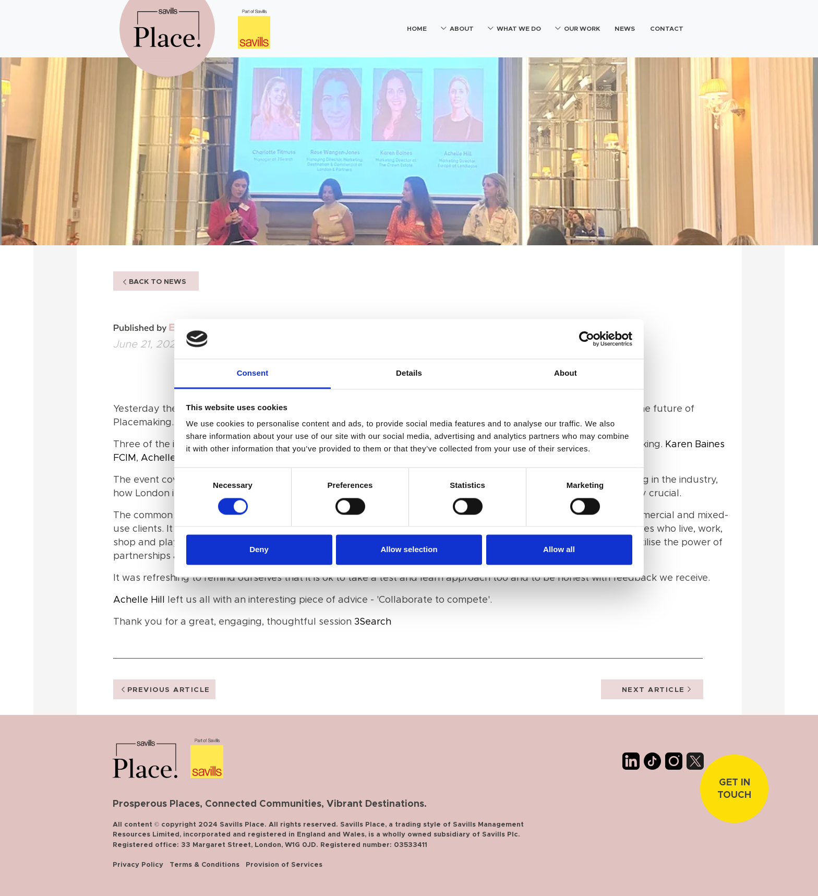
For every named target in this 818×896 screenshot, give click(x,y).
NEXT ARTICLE (656, 690)
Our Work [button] (582, 29)
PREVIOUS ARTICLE (166, 690)
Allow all (559, 549)
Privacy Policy (138, 865)
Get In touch (734, 789)
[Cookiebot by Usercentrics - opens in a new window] (586, 339)
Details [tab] (409, 373)
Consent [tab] (253, 373)
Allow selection (408, 549)
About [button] (462, 29)
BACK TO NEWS (154, 281)
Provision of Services (284, 865)
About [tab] (565, 373)
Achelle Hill (167, 458)
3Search (372, 622)
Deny (259, 549)
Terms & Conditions (204, 865)
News (625, 29)
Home (417, 29)
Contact (666, 29)
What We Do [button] (519, 29)
